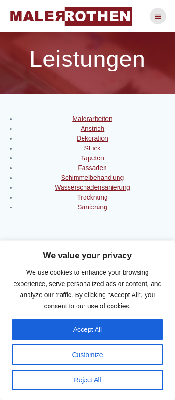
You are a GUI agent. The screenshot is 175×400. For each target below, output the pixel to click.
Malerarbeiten (92, 118)
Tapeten (92, 158)
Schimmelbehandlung (92, 177)
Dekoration (92, 138)
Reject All (87, 380)
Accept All (87, 329)
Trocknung (92, 197)
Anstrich (93, 128)
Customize (87, 354)
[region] (87, 320)
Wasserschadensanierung (92, 187)
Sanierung (92, 207)
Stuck (92, 148)
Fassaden (92, 167)
